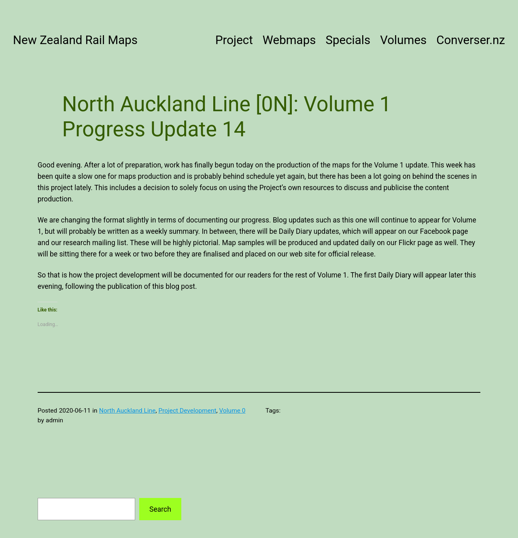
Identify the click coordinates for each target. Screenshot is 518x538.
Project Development (187, 410)
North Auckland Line (127, 410)
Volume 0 (232, 410)
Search (160, 509)
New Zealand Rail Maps (75, 40)
